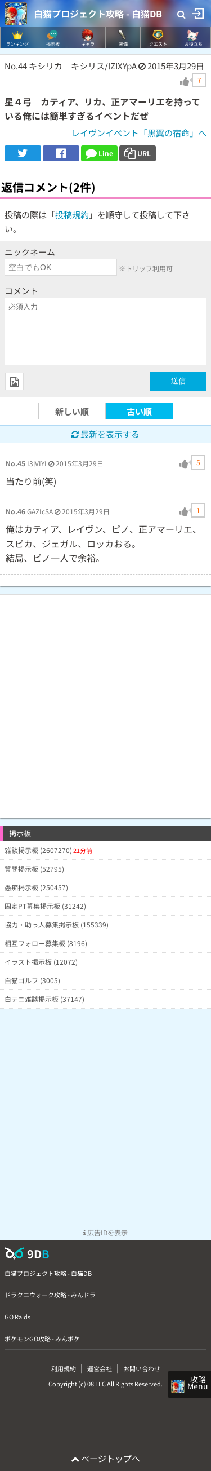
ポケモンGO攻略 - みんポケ (42, 1338)
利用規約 (63, 1368)
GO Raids (17, 1316)
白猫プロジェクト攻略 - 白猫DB (98, 13)
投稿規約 (72, 214)
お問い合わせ (141, 1368)
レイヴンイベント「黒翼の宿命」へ (138, 133)
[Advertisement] (105, 700)
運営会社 (99, 1368)
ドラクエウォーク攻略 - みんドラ (50, 1294)
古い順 (139, 411)
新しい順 (72, 411)
